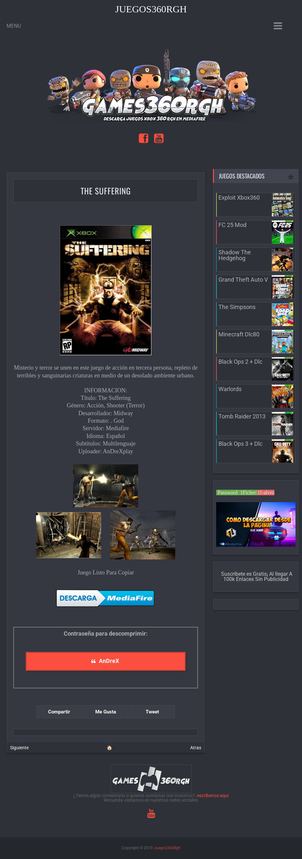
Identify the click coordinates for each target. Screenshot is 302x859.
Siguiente (19, 747)
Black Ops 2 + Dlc (240, 361)
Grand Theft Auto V (243, 279)
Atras (195, 747)
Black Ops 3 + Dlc (240, 443)
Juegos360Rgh (151, 9)
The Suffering (106, 191)
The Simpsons (237, 306)
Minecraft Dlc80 (238, 334)
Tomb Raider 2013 (242, 416)
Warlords (230, 389)
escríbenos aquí (213, 795)
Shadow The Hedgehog (234, 255)
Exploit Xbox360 (239, 197)
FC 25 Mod (232, 224)
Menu (14, 26)
